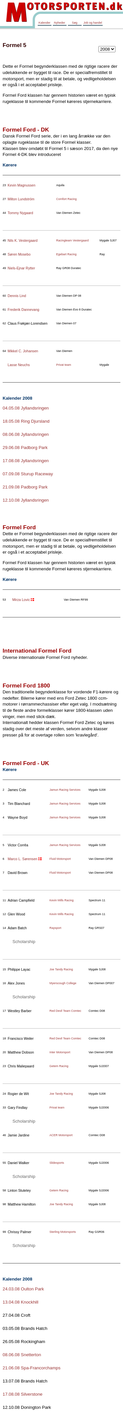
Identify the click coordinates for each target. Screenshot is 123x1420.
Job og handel (93, 22)
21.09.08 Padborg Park (25, 487)
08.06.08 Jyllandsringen (26, 434)
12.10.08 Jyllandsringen (26, 500)
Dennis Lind (17, 296)
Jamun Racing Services (65, 789)
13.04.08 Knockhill (20, 1302)
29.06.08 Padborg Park (25, 447)
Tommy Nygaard (20, 213)
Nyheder (59, 22)
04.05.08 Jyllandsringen (26, 408)
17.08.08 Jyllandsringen (26, 460)
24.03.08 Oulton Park (23, 1288)
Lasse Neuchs (19, 365)
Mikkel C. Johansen (23, 351)
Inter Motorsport (60, 1052)
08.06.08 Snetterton (22, 1354)
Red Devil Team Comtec (65, 1010)
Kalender (44, 22)
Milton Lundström (21, 199)
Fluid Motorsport (60, 858)
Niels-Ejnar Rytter (21, 268)
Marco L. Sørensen (22, 859)
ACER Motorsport (61, 1135)
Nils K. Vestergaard (22, 240)
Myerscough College (63, 983)
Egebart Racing (66, 254)
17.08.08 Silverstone (23, 1394)
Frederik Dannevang (23, 309)
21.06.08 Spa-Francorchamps (31, 1367)
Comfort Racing (66, 199)
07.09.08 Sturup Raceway (28, 473)
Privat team (63, 364)
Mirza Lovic (21, 600)
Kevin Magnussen (21, 185)
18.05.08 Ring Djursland (26, 421)
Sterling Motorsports (63, 1231)
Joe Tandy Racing (61, 969)
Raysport (55, 928)
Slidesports (57, 1162)
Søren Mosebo (19, 254)
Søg (74, 22)
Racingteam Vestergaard (72, 240)
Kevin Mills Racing (62, 900)
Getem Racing (59, 1066)
